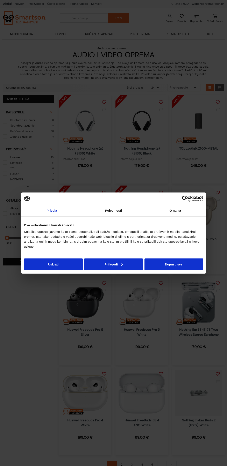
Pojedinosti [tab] (113, 210)
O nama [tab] (175, 210)
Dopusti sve (173, 264)
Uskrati (53, 264)
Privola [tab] (52, 210)
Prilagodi (114, 264)
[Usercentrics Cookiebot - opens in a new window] (185, 199)
